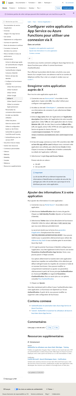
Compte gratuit (68, 8)
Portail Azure (49, 205)
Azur (34, 22)
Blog (46, 394)
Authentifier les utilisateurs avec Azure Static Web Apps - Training (48, 347)
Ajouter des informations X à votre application (43, 51)
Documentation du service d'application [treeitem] (12, 26)
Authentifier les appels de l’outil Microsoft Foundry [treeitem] (13, 133)
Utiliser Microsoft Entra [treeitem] (14, 87)
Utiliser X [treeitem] (10, 98)
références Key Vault (38, 240)
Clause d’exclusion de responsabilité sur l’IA (15, 394)
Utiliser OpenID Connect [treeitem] (14, 101)
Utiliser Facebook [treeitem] (12, 90)
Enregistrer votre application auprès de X (41, 48)
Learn (29, 22)
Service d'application (44, 22)
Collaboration (56, 394)
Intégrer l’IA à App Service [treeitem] (12, 34)
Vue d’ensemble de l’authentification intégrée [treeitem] (13, 69)
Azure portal (49, 98)
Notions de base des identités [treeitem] (12, 77)
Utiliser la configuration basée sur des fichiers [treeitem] (13, 127)
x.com (30, 79)
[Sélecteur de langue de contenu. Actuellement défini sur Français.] (6, 389)
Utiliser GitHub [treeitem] (11, 93)
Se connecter (70, 3)
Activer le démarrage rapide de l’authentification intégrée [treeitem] (14, 63)
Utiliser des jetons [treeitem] (11, 120)
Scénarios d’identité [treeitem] (11, 73)
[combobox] (12, 21)
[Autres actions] (72, 21)
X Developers (50, 107)
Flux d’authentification (46, 279)
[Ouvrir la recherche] (63, 2)
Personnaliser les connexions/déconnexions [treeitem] (13, 111)
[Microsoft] (3, 2)
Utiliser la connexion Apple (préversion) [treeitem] (13, 105)
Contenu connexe (34, 53)
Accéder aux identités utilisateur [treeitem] (12, 116)
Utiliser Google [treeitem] (11, 95)
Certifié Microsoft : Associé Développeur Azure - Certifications (47, 359)
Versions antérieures (37, 394)
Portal (58, 8)
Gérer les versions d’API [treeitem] (13, 123)
